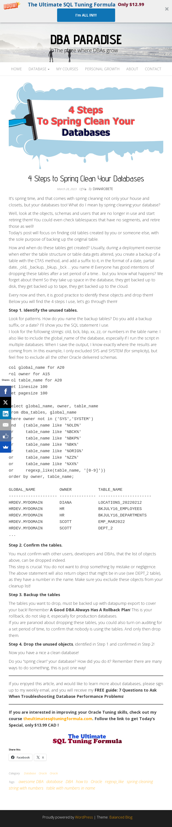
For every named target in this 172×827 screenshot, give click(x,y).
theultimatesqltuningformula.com (57, 718)
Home (16, 68)
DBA (69, 781)
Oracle (43, 773)
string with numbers (26, 788)
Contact (153, 68)
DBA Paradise (86, 39)
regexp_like (114, 781)
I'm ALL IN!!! (86, 15)
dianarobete (103, 189)
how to (82, 781)
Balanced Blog (120, 817)
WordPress (84, 817)
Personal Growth (102, 68)
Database (38, 68)
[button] (86, 11)
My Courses (67, 68)
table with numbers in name (70, 788)
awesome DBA (31, 781)
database (54, 781)
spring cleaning (140, 781)
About (132, 68)
